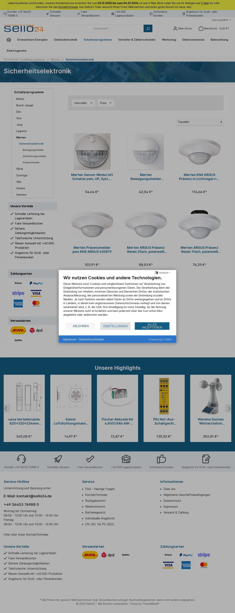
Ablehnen (81, 326)
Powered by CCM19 (160, 339)
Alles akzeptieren (152, 326)
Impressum (69, 339)
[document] (117, 298)
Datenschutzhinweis (91, 339)
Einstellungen (115, 326)
